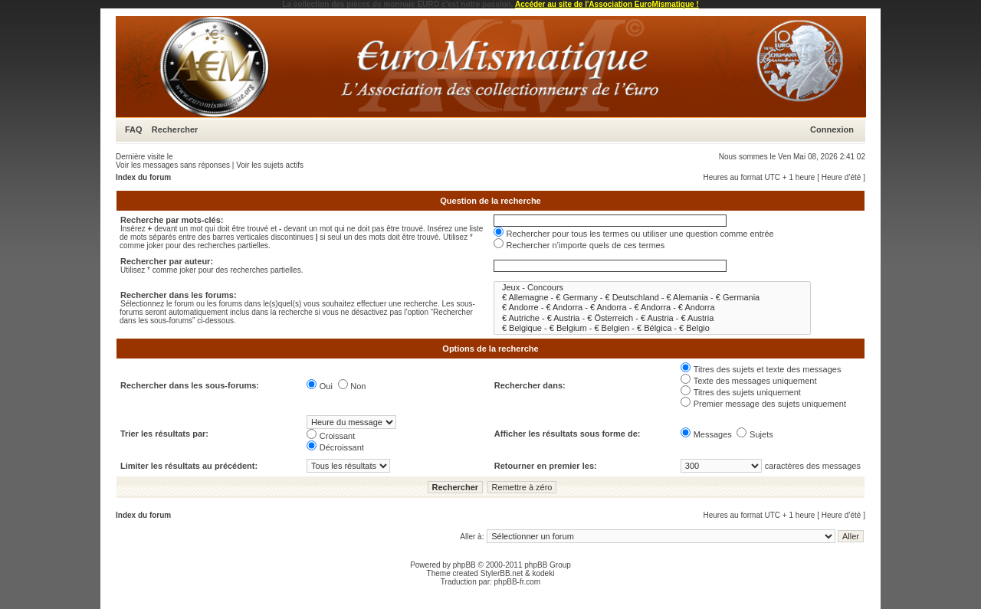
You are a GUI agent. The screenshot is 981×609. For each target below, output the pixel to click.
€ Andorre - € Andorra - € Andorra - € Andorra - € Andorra (652, 308)
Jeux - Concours (652, 288)
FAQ (134, 129)
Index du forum (143, 177)
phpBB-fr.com (517, 582)
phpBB (464, 565)
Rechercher (175, 129)
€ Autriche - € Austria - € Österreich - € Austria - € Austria (652, 318)
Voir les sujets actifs (269, 165)
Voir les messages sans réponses (173, 165)
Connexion (832, 129)
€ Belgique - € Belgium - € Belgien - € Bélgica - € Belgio (652, 328)
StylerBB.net (502, 573)
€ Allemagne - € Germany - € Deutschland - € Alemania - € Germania (652, 298)
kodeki (543, 573)
